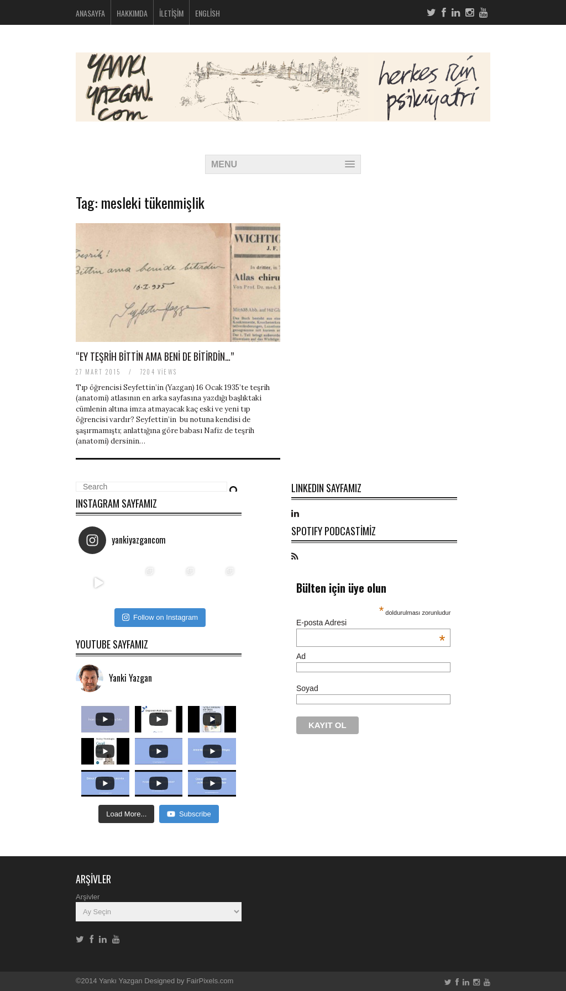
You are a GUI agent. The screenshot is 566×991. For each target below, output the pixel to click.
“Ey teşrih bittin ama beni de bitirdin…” (155, 356)
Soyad (307, 688)
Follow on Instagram (160, 617)
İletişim (171, 13)
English (207, 13)
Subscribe (189, 814)
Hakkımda (132, 13)
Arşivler (87, 897)
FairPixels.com (209, 981)
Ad (301, 656)
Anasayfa (90, 13)
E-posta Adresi (370, 622)
